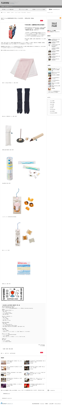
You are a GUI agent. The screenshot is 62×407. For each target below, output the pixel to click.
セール (19, 12)
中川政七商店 (13, 353)
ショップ (16, 12)
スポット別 (52, 111)
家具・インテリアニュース (55, 9)
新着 (1, 12)
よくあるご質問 (51, 403)
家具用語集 (53, 88)
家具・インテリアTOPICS (13, 390)
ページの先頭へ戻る (52, 390)
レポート (12, 12)
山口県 (28, 38)
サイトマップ (42, 403)
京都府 (15, 42)
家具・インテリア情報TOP (5, 390)
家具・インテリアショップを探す (39, 9)
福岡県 (31, 38)
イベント (4, 12)
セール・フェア (50, 12)
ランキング (28, 12)
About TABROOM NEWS (35, 403)
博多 (44, 27)
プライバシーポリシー (58, 403)
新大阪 (41, 27)
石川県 (34, 38)
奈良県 (12, 42)
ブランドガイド (23, 12)
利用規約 (46, 403)
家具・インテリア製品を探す (9, 9)
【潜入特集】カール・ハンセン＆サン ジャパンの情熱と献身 (56, 69)
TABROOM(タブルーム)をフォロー (6, 398)
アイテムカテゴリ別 (53, 112)
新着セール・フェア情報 (51, 30)
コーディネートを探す (24, 9)
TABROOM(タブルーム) (6, 393)
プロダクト (8, 12)
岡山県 (37, 38)
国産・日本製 (11, 348)
